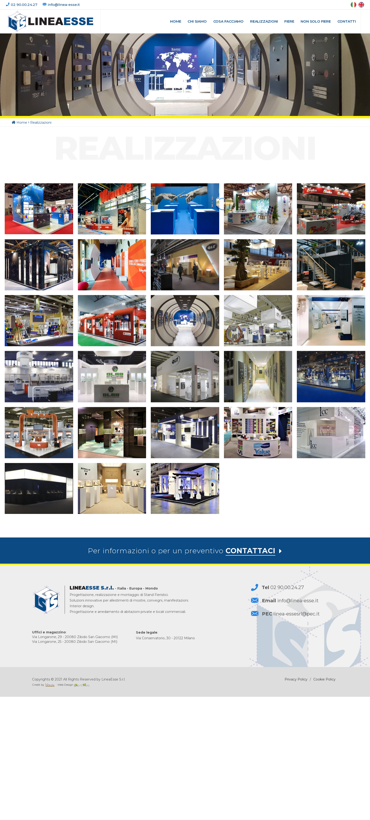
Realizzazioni (40, 123)
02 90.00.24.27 (24, 4)
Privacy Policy (296, 802)
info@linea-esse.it (64, 4)
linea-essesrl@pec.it (291, 737)
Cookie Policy (324, 802)
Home (22, 123)
